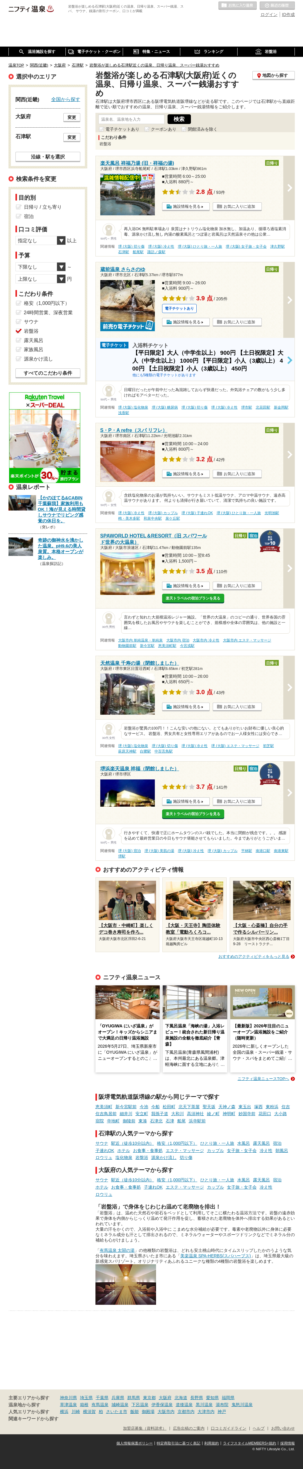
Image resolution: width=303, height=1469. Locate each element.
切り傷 (186, 1157)
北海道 (181, 1397)
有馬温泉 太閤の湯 (117, 1250)
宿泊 (277, 1143)
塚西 (258, 1106)
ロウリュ (103, 1157)
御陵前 (129, 1120)
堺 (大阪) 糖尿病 (165, 407)
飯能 (134, 1411)
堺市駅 (246, 407)
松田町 (169, 1106)
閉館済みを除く (203, 129)
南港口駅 (263, 851)
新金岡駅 (281, 407)
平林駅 (246, 851)
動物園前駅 (127, 646)
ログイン (269, 14)
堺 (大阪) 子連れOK (197, 513)
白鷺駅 (145, 751)
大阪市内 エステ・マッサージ (247, 640)
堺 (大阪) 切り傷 (131, 246)
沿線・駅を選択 (48, 156)
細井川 (126, 1113)
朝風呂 (281, 1150)
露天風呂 (261, 1143)
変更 (72, 117)
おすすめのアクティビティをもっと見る (253, 956)
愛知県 (212, 1397)
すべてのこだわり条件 (48, 373)
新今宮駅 (147, 646)
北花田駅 (263, 407)
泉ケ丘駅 (172, 518)
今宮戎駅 (187, 646)
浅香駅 (123, 413)
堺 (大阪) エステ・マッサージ (235, 746)
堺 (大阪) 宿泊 (129, 851)
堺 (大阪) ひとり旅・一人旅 (200, 246)
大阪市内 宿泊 (177, 640)
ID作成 (288, 14)
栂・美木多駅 (129, 518)
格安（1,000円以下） (177, 1143)
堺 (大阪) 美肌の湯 (160, 851)
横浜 (64, 1411)
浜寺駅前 (197, 1120)
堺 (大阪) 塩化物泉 (133, 407)
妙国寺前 (246, 1113)
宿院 (99, 1120)
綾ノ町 (213, 1113)
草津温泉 (68, 1404)
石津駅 (123, 252)
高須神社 (195, 1113)
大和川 (177, 1113)
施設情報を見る (187, 206)
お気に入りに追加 (239, 206)
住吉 (285, 1106)
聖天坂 (209, 1106)
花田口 (264, 1113)
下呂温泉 (140, 1404)
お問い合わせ (283, 1428)
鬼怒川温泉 (242, 1404)
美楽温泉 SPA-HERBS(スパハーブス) (215, 1255)
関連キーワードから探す (33, 1418)
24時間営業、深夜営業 (48, 312)
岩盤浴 (141, 1157)
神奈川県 (68, 1397)
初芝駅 (268, 746)
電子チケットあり (122, 129)
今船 (155, 1106)
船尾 (181, 1120)
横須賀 (89, 1411)
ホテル (123, 1150)
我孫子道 (159, 1113)
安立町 (141, 1113)
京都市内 (186, 1411)
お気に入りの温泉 (237, 6)
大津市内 (206, 1411)
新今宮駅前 (126, 1106)
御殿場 (148, 1411)
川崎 (76, 1411)
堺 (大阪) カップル (163, 513)
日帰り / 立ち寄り (43, 207)
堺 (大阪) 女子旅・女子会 (246, 246)
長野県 (196, 1397)
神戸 (222, 1411)
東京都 (149, 1397)
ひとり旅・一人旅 (217, 1143)
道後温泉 (184, 1404)
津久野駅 (277, 246)
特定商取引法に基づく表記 (178, 1443)
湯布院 (222, 1404)
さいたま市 (116, 1411)
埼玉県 (86, 1397)
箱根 (84, 1404)
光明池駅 (272, 513)
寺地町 (113, 1120)
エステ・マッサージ (185, 1150)
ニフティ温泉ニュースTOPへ (263, 1078)
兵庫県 (118, 1397)
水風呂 (243, 1143)
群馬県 (133, 1397)
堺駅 (121, 856)
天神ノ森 (226, 1106)
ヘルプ (259, 1428)
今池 (144, 1106)
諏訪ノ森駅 (156, 252)
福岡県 (228, 1397)
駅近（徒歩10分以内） (132, 1143)
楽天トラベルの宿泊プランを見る (193, 598)
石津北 (156, 1120)
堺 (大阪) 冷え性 (161, 246)
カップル (215, 1150)
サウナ (101, 1143)
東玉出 (244, 1106)
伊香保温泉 (162, 1404)
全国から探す (65, 99)
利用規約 (211, 1443)
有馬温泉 (100, 1404)
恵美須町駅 (167, 646)
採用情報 (287, 1443)
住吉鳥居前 (106, 1113)
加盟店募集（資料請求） (144, 1428)
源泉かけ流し (164, 1157)
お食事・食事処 (148, 1150)
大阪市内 (166, 1411)
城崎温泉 (120, 1404)
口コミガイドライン (228, 1428)
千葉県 (102, 1397)
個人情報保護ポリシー (134, 1443)
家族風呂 (33, 349)
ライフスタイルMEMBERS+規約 (249, 1443)
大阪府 (165, 1397)
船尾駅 (138, 252)
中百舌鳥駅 (164, 751)
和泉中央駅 (153, 518)
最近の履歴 (277, 6)
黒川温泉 (204, 1404)
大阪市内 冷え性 (206, 640)
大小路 (280, 1113)
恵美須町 (103, 1106)
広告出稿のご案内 (189, 1428)
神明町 (229, 1113)
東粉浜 (272, 1106)
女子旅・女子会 (242, 1150)
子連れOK (104, 1150)
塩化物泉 (123, 1157)
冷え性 (266, 1150)
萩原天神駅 (127, 751)
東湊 (142, 1120)
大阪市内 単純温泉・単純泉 (140, 640)
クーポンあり (163, 129)
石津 (170, 1120)
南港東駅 (281, 851)
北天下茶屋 (189, 1106)
